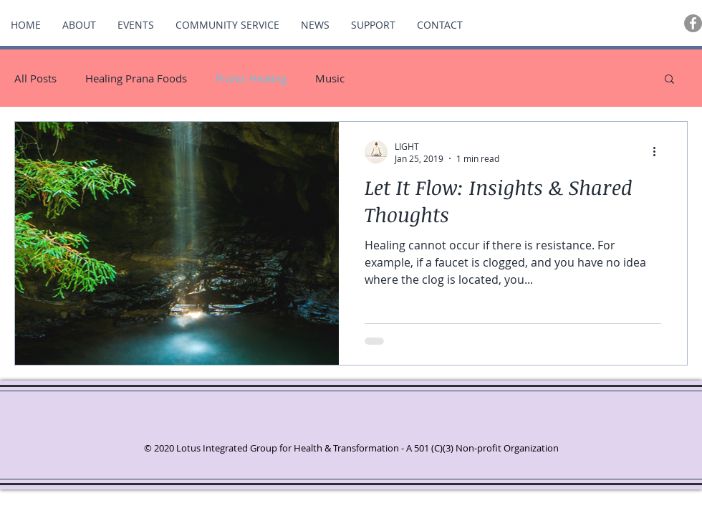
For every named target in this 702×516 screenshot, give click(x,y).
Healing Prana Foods (136, 78)
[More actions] (659, 152)
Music (330, 78)
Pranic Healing (251, 78)
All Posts (35, 78)
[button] (669, 79)
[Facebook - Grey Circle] (693, 23)
